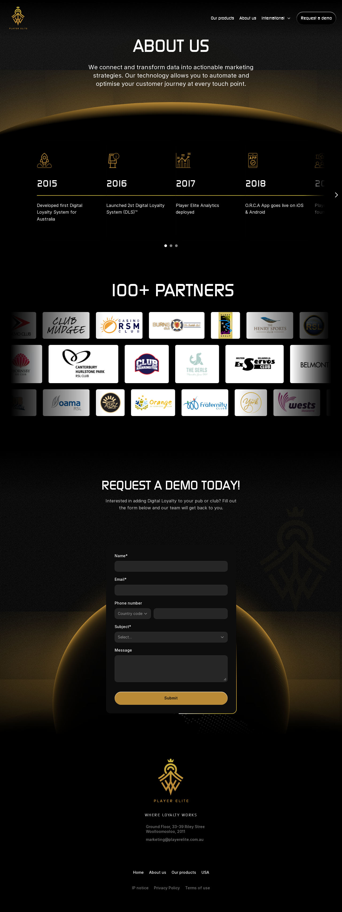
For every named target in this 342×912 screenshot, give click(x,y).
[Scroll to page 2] (171, 246)
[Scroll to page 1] (165, 246)
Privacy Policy (167, 888)
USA (205, 872)
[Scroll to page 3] (177, 246)
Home (138, 872)
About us (157, 872)
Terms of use (197, 888)
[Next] (336, 195)
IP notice (140, 888)
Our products (184, 872)
